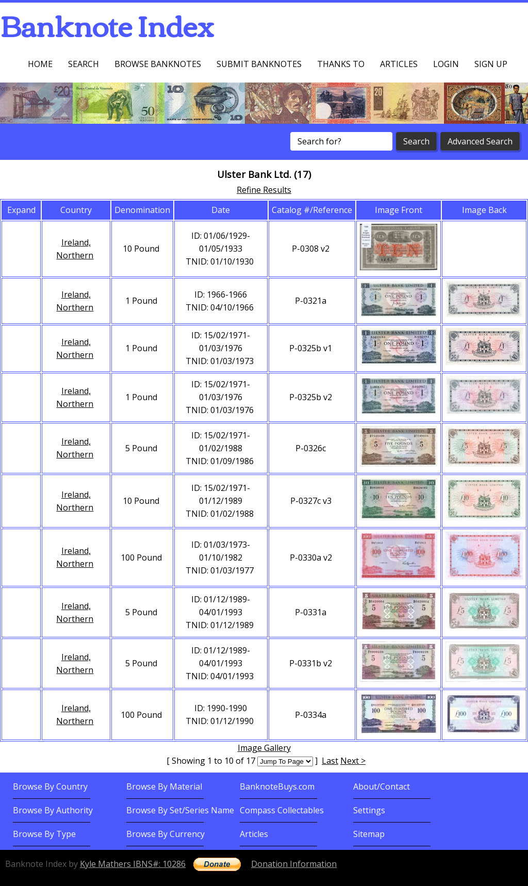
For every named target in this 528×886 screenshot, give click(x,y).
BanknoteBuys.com (277, 786)
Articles (399, 64)
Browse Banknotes (157, 64)
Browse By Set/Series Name (180, 810)
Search (83, 64)
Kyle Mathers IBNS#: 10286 (133, 863)
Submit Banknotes (259, 64)
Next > (353, 760)
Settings (369, 810)
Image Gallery (264, 747)
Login (446, 64)
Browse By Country (50, 786)
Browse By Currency (165, 834)
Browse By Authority (53, 810)
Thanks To (341, 64)
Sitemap (369, 834)
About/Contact (381, 786)
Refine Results (264, 189)
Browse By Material (164, 786)
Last (330, 760)
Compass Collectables (282, 810)
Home (40, 64)
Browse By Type (44, 834)
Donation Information (294, 863)
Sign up (490, 64)
